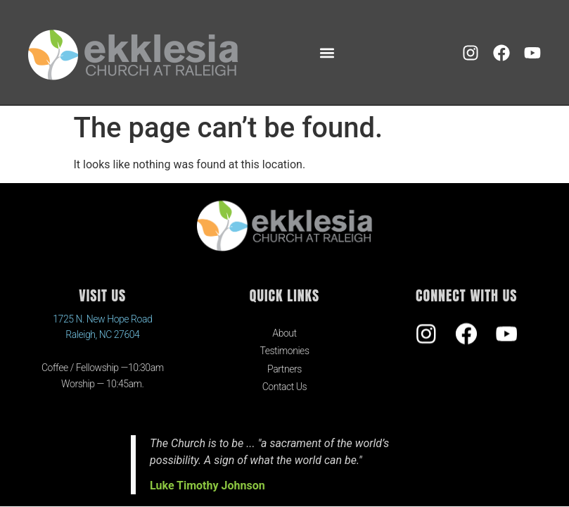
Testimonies (284, 350)
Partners (284, 369)
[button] (326, 52)
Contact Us (284, 386)
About (284, 333)
